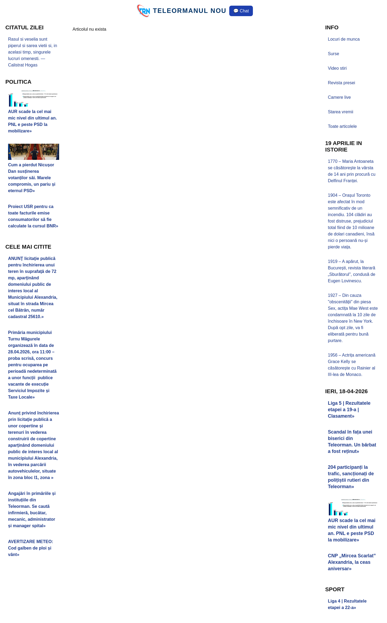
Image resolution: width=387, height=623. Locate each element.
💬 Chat (241, 11)
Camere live (339, 97)
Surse (333, 53)
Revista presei (341, 82)
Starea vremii (340, 112)
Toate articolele (342, 126)
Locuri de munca (344, 39)
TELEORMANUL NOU (190, 10)
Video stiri (337, 68)
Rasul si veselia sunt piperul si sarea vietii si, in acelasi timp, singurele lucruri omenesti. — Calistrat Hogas (32, 52)
